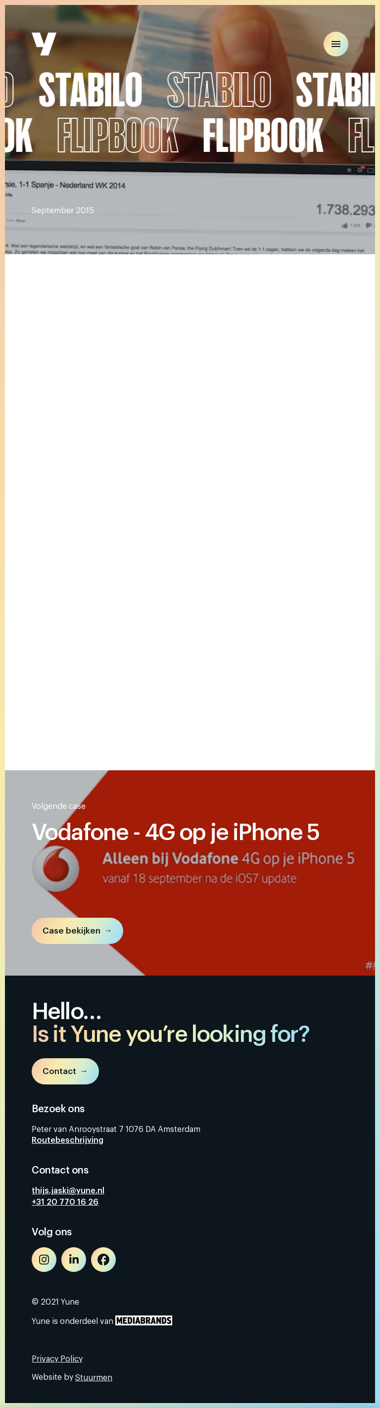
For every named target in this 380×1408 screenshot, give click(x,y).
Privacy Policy (57, 1359)
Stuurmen (93, 1378)
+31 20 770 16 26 (65, 1202)
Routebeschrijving (67, 1140)
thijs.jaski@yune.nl (68, 1191)
